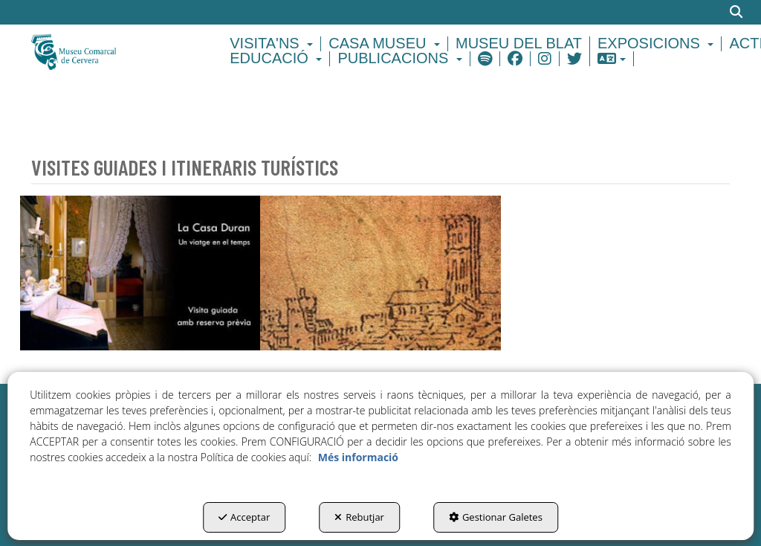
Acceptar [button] (244, 517)
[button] (110, 51)
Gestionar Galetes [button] (496, 517)
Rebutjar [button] (359, 517)
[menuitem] (273, 43)
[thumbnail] (140, 273)
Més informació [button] (358, 457)
